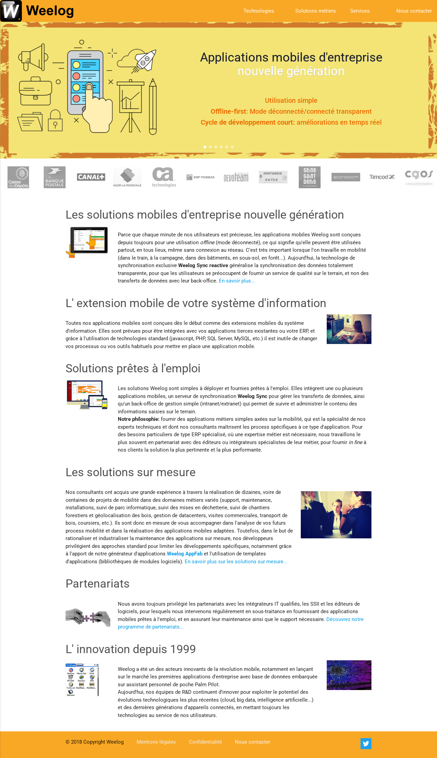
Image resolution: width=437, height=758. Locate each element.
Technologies (264, 11)
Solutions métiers (317, 11)
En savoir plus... (237, 281)
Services (368, 11)
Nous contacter (414, 11)
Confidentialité (205, 742)
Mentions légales (156, 742)
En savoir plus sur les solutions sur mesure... (236, 562)
